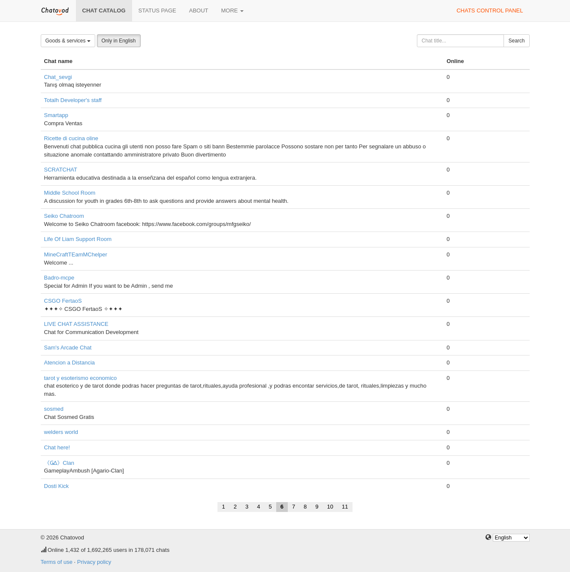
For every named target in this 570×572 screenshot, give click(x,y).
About (198, 10)
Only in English (119, 41)
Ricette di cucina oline (71, 138)
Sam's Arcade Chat (68, 347)
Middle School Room (70, 193)
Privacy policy (94, 562)
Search (516, 41)
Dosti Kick (56, 486)
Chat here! (57, 447)
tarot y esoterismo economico (80, 378)
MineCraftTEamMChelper (75, 254)
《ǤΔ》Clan (59, 463)
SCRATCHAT (61, 169)
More (232, 10)
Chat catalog (104, 10)
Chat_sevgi (58, 77)
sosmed (54, 409)
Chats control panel (489, 10)
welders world (61, 432)
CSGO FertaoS (63, 301)
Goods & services (67, 41)
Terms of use (56, 562)
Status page (157, 10)
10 (330, 506)
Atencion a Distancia (69, 362)
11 (345, 506)
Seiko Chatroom (64, 216)
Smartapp (56, 115)
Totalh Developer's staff (73, 100)
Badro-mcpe (59, 277)
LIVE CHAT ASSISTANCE (76, 324)
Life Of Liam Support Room (78, 239)
